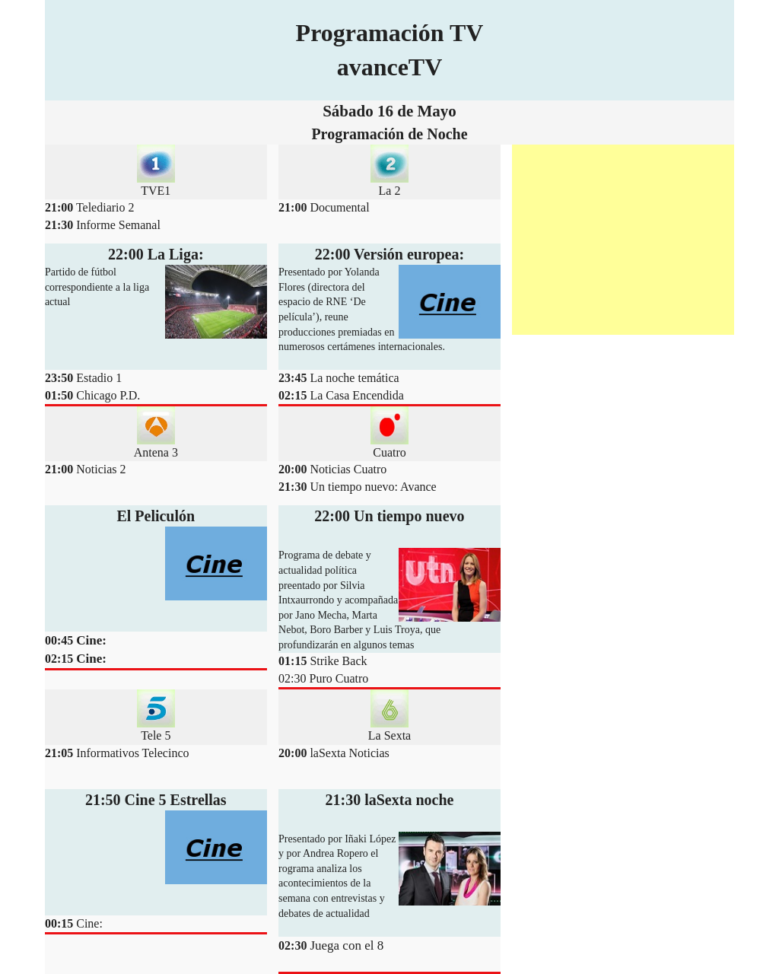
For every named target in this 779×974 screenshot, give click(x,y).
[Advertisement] (623, 240)
